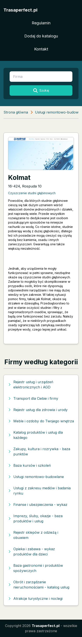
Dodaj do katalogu (41, 36)
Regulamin (41, 23)
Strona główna (15, 112)
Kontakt (41, 49)
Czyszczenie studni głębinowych (32, 193)
